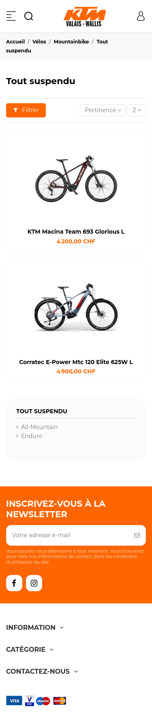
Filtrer (26, 110)
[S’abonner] (137, 535)
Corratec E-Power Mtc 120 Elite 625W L (76, 362)
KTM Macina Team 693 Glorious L (76, 231)
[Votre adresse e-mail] (67, 535)
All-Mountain (39, 427)
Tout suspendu (41, 411)
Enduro (31, 436)
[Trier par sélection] (103, 110)
